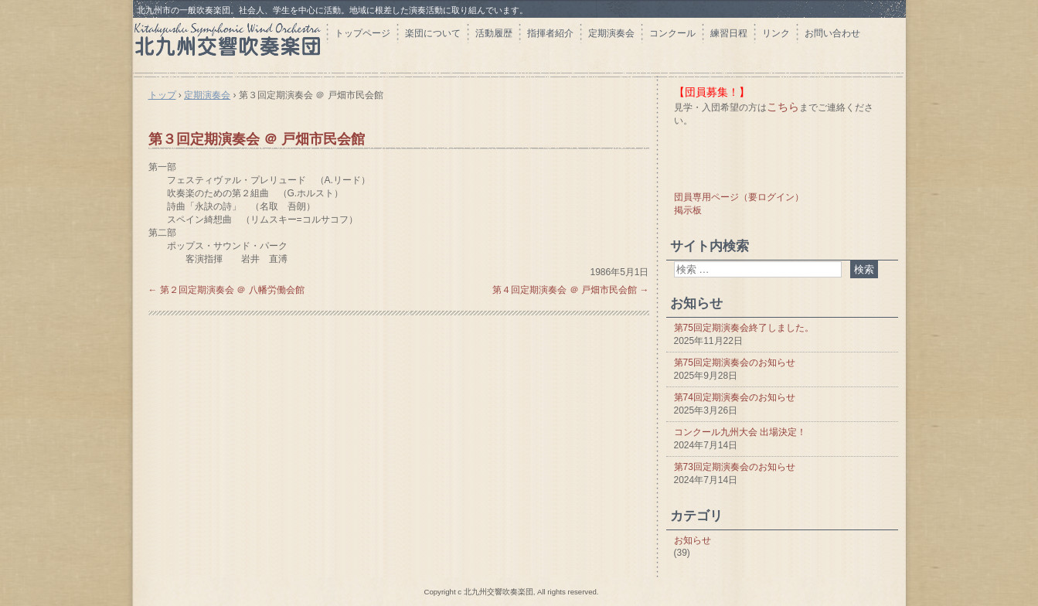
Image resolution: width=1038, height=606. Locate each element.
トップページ (362, 33)
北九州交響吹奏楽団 (229, 44)
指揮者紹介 (550, 33)
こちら (783, 106)
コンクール (672, 33)
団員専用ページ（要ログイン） (739, 197)
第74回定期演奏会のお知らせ (734, 397)
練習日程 (728, 33)
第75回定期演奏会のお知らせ (734, 362)
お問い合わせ (832, 33)
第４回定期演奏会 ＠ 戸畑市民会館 (570, 289)
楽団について (433, 33)
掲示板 (688, 210)
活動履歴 (493, 33)
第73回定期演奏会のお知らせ (734, 466)
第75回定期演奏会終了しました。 (744, 327)
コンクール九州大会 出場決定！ (740, 432)
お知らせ (692, 540)
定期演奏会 (611, 33)
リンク (776, 33)
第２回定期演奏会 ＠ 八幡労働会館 (226, 289)
